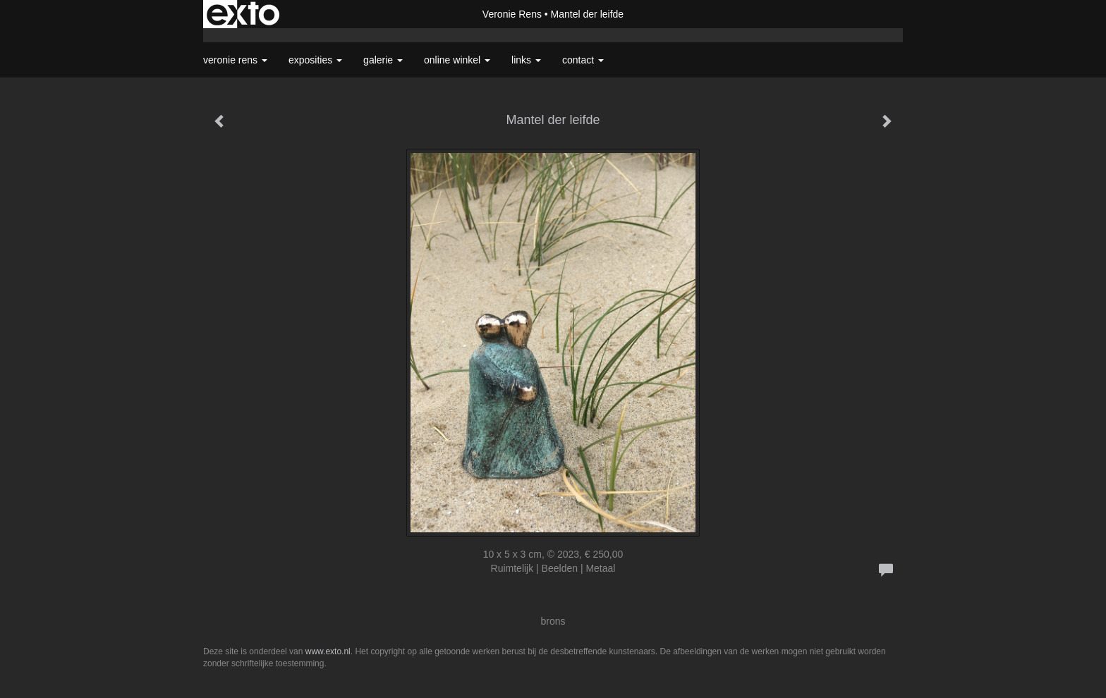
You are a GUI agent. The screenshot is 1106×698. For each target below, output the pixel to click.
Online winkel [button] (457, 60)
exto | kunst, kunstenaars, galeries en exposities (243, 14)
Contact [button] (583, 60)
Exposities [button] (315, 60)
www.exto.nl (328, 651)
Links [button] (526, 60)
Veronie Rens (512, 14)
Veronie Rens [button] (235, 60)
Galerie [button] (383, 60)
